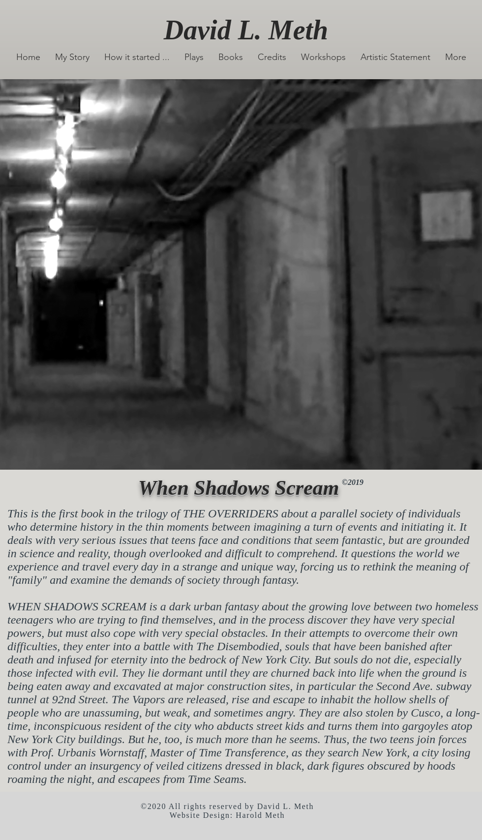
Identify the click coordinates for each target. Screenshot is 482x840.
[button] (194, 57)
